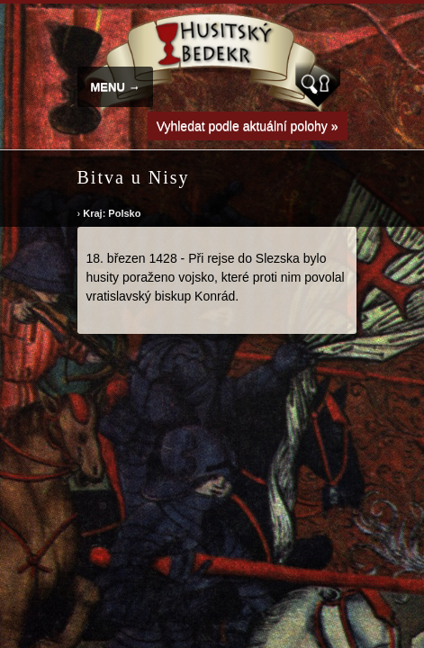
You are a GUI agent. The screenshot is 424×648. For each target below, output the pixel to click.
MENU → (115, 87)
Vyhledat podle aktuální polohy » (247, 126)
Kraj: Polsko (111, 213)
